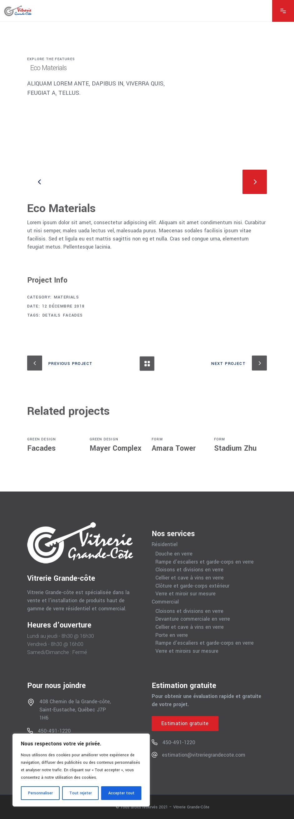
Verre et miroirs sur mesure (186, 651)
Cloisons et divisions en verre (189, 570)
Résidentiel (165, 544)
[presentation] (39, 182)
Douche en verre (174, 554)
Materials (66, 297)
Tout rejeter (80, 793)
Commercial (165, 602)
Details (51, 315)
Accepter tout (121, 793)
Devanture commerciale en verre (192, 619)
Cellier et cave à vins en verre (189, 578)
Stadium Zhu (235, 448)
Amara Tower (174, 448)
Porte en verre (171, 635)
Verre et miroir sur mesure (185, 594)
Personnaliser (40, 793)
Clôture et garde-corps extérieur (192, 586)
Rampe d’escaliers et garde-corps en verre (204, 562)
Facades (73, 315)
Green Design (41, 439)
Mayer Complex (115, 448)
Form (157, 439)
